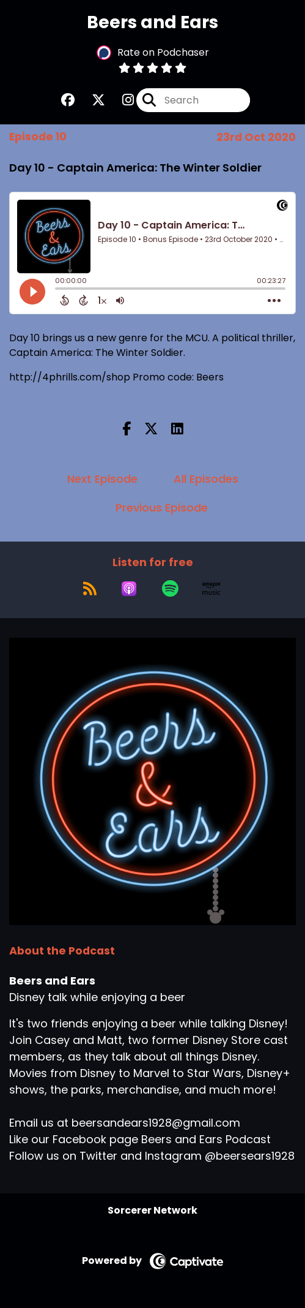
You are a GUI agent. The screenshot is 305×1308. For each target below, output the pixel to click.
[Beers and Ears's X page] (91, 100)
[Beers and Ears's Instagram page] (121, 100)
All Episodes (206, 478)
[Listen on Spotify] (170, 588)
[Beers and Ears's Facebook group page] (68, 100)
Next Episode (102, 478)
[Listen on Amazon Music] (211, 588)
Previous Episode (162, 507)
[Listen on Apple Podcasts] (128, 588)
